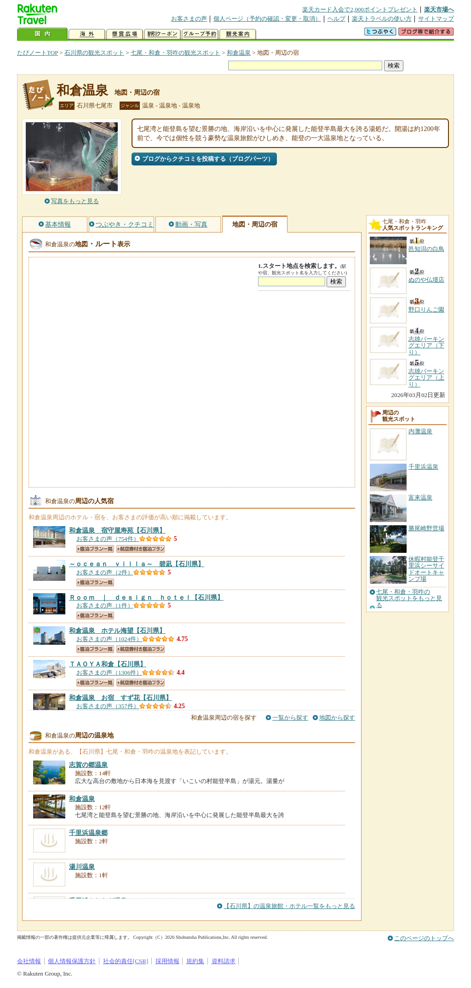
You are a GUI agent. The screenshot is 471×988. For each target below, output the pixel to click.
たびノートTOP (37, 52)
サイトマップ (436, 18)
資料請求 (224, 961)
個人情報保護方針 (72, 961)
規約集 (195, 961)
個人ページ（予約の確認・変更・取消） (267, 18)
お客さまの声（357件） (107, 706)
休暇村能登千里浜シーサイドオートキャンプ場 (426, 569)
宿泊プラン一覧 (95, 549)
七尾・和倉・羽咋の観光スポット (175, 52)
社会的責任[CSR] (126, 961)
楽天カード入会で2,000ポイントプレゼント (360, 9)
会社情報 (29, 961)
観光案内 (237, 34)
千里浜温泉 (423, 466)
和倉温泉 (239, 52)
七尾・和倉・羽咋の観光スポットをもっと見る (409, 598)
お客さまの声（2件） (104, 572)
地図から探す (337, 717)
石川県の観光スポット (94, 52)
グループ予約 (200, 34)
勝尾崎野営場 (426, 528)
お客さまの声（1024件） (109, 639)
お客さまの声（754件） (107, 538)
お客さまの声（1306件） (109, 672)
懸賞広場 (124, 34)
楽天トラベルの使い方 (382, 18)
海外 (87, 34)
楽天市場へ (439, 9)
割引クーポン (162, 34)
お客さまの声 (189, 18)
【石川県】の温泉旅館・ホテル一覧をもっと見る (289, 906)
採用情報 (167, 961)
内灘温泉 (420, 431)
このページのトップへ (424, 938)
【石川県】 (117, 530)
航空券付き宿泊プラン (140, 549)
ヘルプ (336, 18)
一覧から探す (290, 717)
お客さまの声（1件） (104, 605)
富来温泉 (420, 497)
